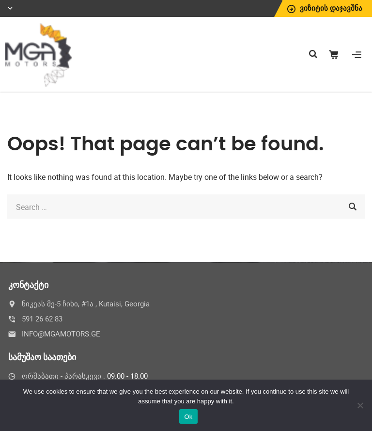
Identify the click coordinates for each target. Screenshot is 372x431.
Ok (188, 416)
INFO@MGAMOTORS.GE (61, 333)
